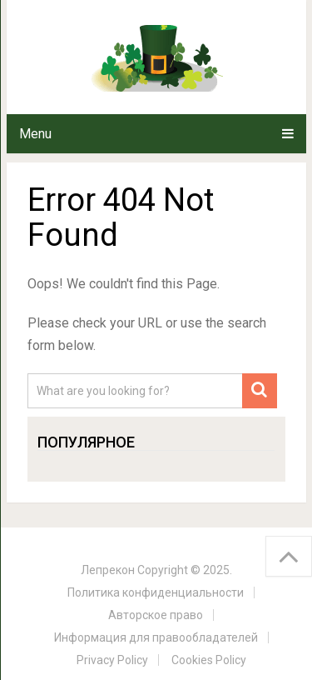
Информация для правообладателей (156, 637)
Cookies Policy (208, 660)
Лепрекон (108, 570)
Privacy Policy (112, 660)
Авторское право (155, 615)
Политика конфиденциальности (155, 592)
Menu (35, 134)
